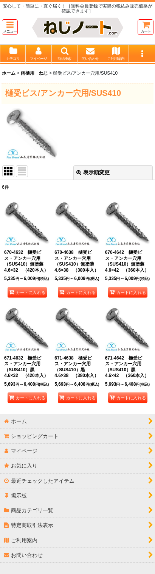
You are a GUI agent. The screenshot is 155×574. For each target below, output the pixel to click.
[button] (10, 27)
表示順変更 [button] (93, 172)
